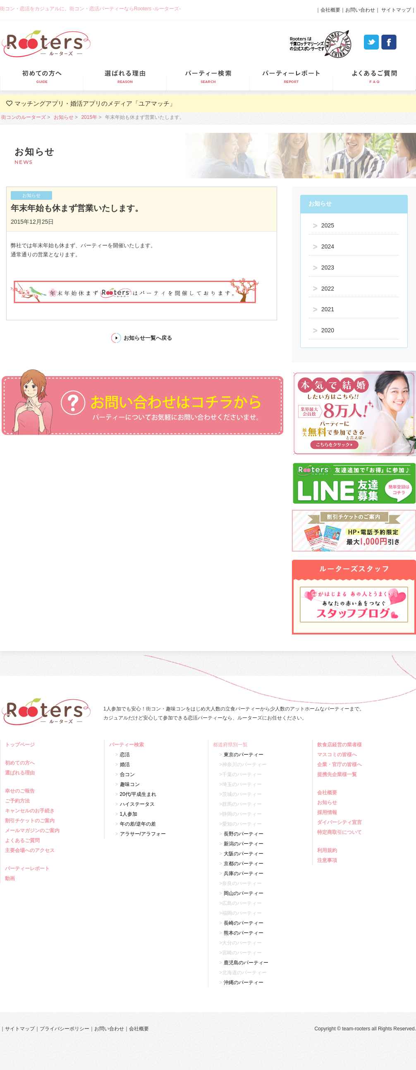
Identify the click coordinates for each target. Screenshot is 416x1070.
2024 (327, 246)
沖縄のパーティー (243, 982)
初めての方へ (21, 763)
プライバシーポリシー (64, 1029)
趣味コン (130, 784)
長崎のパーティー (243, 923)
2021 (327, 309)
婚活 (125, 764)
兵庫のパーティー (243, 873)
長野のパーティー (243, 834)
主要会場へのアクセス (31, 850)
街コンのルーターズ (23, 117)
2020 (327, 330)
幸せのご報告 (21, 791)
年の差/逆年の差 (138, 824)
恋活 (125, 755)
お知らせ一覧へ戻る (148, 338)
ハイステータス (137, 804)
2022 (327, 288)
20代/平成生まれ (138, 794)
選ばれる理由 (124, 77)
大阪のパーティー (243, 854)
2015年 (89, 117)
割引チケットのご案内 (31, 821)
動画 (11, 878)
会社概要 (330, 10)
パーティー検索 (207, 77)
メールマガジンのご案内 (33, 830)
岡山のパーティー (243, 893)
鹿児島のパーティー (246, 963)
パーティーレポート (290, 77)
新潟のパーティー (243, 844)
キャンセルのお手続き (31, 811)
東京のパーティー (243, 755)
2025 (327, 225)
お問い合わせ (360, 10)
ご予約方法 (18, 801)
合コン (127, 774)
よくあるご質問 (374, 77)
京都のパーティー (243, 863)
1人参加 (129, 814)
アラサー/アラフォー (143, 834)
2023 (327, 267)
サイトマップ (395, 10)
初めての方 (41, 77)
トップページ (21, 745)
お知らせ (64, 117)
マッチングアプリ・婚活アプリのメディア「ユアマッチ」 (95, 103)
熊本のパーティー (243, 933)
